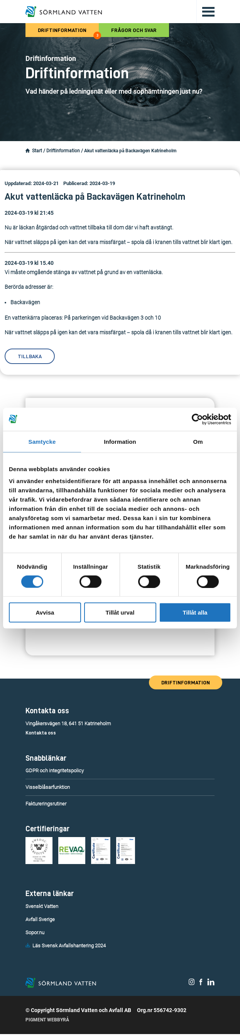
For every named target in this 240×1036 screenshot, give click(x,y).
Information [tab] (120, 441)
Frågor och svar (134, 30)
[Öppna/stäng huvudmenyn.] (205, 11)
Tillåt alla (195, 612)
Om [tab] (198, 441)
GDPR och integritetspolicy (54, 770)
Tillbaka (30, 356)
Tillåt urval (120, 612)
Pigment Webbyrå (47, 1021)
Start (37, 150)
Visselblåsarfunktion (47, 787)
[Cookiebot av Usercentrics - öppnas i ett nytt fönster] (197, 419)
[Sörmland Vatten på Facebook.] (201, 984)
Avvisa (45, 612)
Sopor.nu (34, 932)
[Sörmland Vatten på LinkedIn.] (211, 984)
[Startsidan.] (27, 150)
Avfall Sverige (40, 919)
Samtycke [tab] (42, 441)
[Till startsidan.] (63, 11)
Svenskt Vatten (41, 906)
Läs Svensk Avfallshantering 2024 (69, 945)
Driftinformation (68, 32)
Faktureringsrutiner (45, 804)
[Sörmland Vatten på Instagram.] (192, 984)
